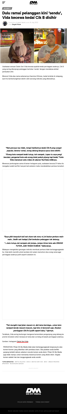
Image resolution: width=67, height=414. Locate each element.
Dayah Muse (16, 24)
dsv (46, 361)
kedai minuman (54, 361)
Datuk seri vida (37, 361)
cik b (28, 361)
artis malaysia (20, 361)
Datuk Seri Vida (22, 341)
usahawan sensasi (17, 363)
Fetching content (33, 200)
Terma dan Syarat (42, 402)
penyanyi (6, 363)
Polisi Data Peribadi (25, 402)
